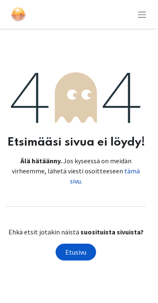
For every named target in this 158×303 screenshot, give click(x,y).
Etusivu (75, 252)
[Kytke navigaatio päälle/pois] (142, 14)
